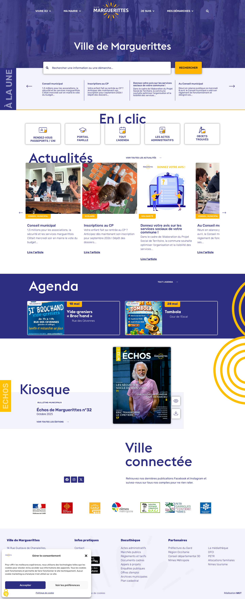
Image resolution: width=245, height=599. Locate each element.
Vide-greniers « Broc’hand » (79, 313)
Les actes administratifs (162, 138)
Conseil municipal (52, 83)
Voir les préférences (67, 585)
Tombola (173, 311)
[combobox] (107, 68)
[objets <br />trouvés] (202, 130)
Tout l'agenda (122, 138)
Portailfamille (82, 138)
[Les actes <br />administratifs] (162, 130)
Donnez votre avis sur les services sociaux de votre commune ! (152, 84)
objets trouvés (202, 138)
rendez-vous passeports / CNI (42, 139)
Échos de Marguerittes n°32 (64, 410)
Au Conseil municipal (191, 83)
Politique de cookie (45, 593)
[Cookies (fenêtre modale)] (6, 593)
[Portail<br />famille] (83, 130)
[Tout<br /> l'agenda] (122, 130)
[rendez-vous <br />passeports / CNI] (42, 130)
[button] (86, 555)
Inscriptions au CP (98, 83)
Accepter (25, 585)
